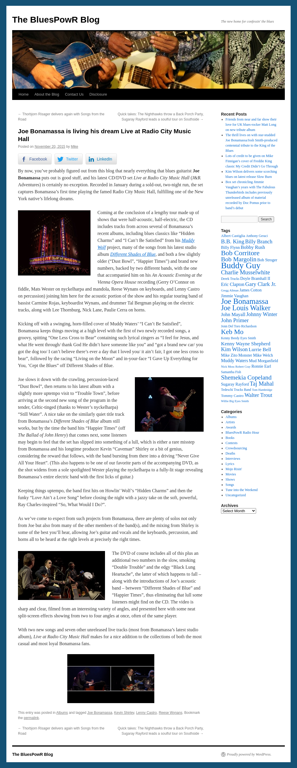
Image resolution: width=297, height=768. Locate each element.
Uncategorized (236, 495)
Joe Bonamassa (99, 713)
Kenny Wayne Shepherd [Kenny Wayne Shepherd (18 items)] (245, 343)
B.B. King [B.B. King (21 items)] (232, 241)
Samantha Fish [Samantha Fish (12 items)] (231, 372)
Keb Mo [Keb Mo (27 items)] (232, 331)
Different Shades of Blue (132, 254)
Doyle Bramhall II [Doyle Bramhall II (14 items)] (255, 278)
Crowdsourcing (236, 448)
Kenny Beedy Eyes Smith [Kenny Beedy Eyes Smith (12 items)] (238, 338)
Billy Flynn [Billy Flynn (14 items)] (230, 247)
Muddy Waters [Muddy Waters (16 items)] (234, 360)
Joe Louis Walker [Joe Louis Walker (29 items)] (245, 308)
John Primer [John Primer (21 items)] (235, 320)
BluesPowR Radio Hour (242, 432)
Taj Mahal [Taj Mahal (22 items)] (262, 383)
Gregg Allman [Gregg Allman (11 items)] (230, 290)
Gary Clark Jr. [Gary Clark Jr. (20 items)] (260, 284)
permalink (31, 718)
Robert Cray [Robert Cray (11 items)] (242, 366)
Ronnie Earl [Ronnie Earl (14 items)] (261, 366)
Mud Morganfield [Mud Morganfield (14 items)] (263, 360)
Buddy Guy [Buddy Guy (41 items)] (240, 265)
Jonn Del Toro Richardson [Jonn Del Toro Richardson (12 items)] (239, 326)
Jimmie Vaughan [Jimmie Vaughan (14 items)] (234, 295)
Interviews (233, 459)
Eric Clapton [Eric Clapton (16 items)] (233, 284)
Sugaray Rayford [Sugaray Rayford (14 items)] (235, 384)
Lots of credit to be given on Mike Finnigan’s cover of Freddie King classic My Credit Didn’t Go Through (252, 161)
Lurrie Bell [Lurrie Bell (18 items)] (260, 349)
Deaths (230, 453)
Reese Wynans (170, 713)
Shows (230, 479)
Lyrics (230, 464)
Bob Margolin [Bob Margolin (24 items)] (238, 259)
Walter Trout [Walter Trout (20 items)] (258, 395)
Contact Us (74, 94)
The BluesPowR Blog (56, 19)
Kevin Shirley (124, 713)
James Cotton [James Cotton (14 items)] (251, 290)
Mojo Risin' (234, 469)
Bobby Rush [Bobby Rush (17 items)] (253, 247)
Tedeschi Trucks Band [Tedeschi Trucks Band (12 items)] (236, 390)
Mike (74, 147)
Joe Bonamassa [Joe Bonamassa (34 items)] (244, 301)
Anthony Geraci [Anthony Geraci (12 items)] (257, 236)
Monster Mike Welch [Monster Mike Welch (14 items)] (255, 355)
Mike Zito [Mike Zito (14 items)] (229, 355)
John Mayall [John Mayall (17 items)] (233, 314)
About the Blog (47, 94)
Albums (62, 713)
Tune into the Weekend (242, 490)
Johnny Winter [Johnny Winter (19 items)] (261, 314)
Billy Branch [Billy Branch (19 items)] (258, 242)
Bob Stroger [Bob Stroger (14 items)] (267, 260)
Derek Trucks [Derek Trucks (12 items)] (230, 279)
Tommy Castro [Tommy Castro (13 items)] (232, 395)
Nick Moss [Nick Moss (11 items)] (227, 366)
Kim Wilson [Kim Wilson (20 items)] (234, 349)
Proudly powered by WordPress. (249, 754)
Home (24, 94)
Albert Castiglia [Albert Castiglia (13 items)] (233, 235)
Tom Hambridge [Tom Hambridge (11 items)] (262, 389)
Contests (232, 443)
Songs (230, 485)
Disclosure (98, 94)
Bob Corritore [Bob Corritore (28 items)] (240, 253)
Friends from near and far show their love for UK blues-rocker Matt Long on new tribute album (251, 124)
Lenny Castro (146, 713)
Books (230, 438)
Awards (231, 427)
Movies (231, 474)
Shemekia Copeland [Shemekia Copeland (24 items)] (246, 377)
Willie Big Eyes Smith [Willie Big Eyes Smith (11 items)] (235, 401)
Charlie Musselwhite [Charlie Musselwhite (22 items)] (245, 272)
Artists (230, 422)
